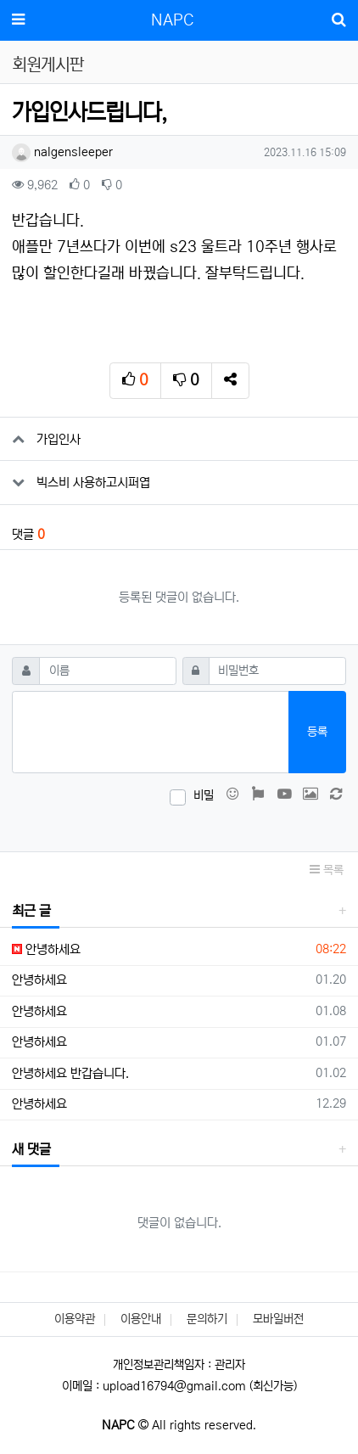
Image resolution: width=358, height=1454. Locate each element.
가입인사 (58, 439)
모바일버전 (278, 1319)
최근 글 (31, 910)
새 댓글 (31, 1149)
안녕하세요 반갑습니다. (70, 1073)
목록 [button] (327, 870)
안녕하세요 (46, 949)
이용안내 (140, 1319)
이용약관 (74, 1319)
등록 (317, 731)
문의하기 (207, 1319)
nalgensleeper (62, 152)
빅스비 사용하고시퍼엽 (93, 482)
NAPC (172, 20)
